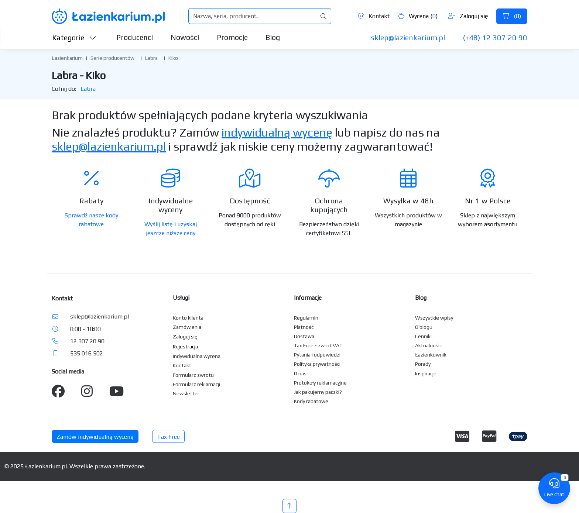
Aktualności (428, 345)
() (512, 16)
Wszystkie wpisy (434, 318)
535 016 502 (86, 353)
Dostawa (304, 336)
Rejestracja (185, 347)
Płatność (304, 327)
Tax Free (168, 436)
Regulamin (306, 318)
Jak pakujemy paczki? (318, 392)
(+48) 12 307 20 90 (495, 37)
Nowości (185, 37)
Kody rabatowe (311, 401)
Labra (151, 58)
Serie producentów (112, 58)
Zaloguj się (468, 16)
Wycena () (418, 16)
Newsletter (186, 393)
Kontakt (374, 16)
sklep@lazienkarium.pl (408, 37)
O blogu (423, 327)
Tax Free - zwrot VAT (318, 345)
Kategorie (74, 37)
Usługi (181, 297)
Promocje (232, 37)
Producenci (134, 37)
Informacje (308, 297)
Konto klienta (188, 318)
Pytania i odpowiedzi (317, 355)
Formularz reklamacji (196, 384)
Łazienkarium (67, 58)
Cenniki (423, 336)
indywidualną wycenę (277, 132)
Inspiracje (425, 373)
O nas (300, 373)
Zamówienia (187, 327)
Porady (423, 364)
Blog (272, 37)
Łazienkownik (430, 355)
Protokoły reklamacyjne (320, 383)
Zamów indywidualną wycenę (95, 436)
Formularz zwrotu (193, 375)
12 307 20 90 (87, 341)
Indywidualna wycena (196, 356)
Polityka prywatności (317, 364)
